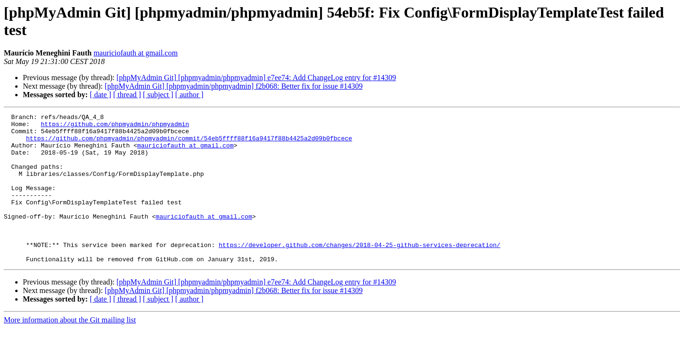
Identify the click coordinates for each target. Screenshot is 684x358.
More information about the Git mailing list (70, 350)
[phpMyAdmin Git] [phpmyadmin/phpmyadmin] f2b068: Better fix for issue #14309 (233, 86)
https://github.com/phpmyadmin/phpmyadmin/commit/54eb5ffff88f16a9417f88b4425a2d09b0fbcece (189, 143)
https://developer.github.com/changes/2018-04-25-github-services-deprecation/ (359, 271)
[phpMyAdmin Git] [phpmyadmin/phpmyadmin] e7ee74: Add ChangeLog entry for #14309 (256, 77)
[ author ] (189, 95)
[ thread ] (127, 95)
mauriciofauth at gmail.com (136, 53)
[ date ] (100, 95)
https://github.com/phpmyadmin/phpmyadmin (115, 126)
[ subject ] (158, 95)
